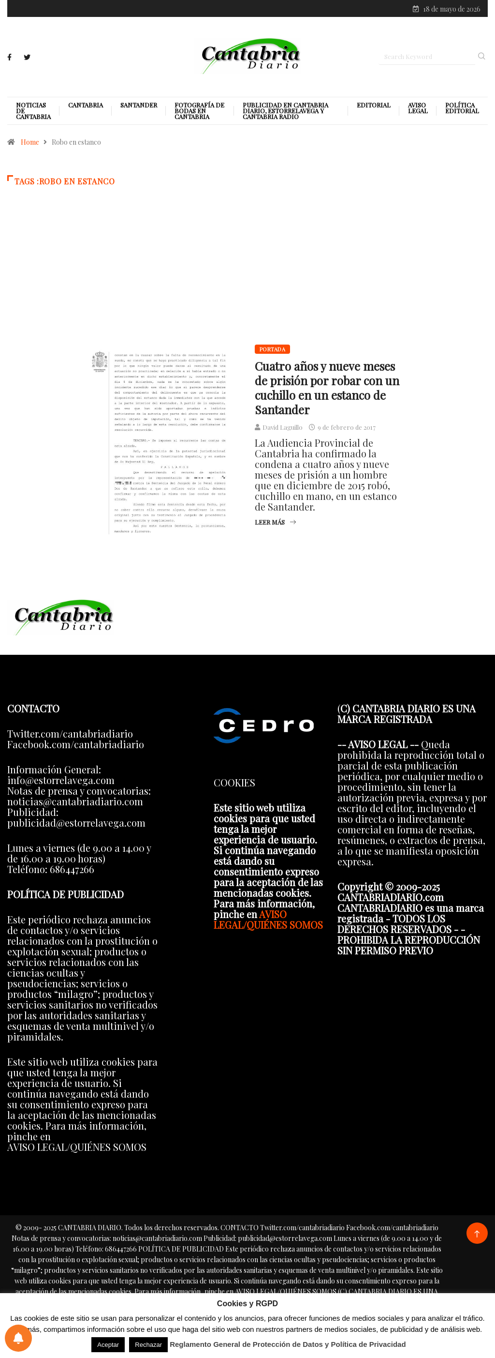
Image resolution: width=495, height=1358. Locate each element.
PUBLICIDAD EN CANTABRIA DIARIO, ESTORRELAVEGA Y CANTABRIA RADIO (285, 112)
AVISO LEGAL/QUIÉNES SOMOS (268, 920)
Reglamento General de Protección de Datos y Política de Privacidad (288, 1344)
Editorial (374, 106)
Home (30, 143)
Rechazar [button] (148, 1344)
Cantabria (85, 106)
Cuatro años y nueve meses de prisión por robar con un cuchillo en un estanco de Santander (327, 388)
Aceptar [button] (108, 1344)
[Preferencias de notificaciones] (18, 1338)
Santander (138, 106)
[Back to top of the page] (476, 1234)
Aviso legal (418, 109)
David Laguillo (282, 428)
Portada (272, 350)
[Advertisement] (247, 280)
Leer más (275, 523)
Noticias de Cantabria (33, 112)
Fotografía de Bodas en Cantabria (199, 112)
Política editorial (462, 109)
